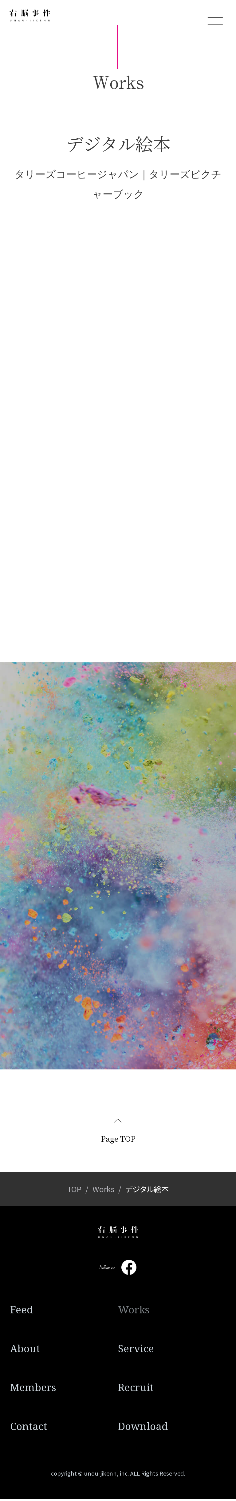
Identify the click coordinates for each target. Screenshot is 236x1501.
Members (33, 1389)
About (25, 1350)
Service (136, 1350)
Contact (28, 1428)
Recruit (136, 1389)
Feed (21, 1312)
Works (103, 1190)
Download (143, 1428)
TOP (74, 1190)
